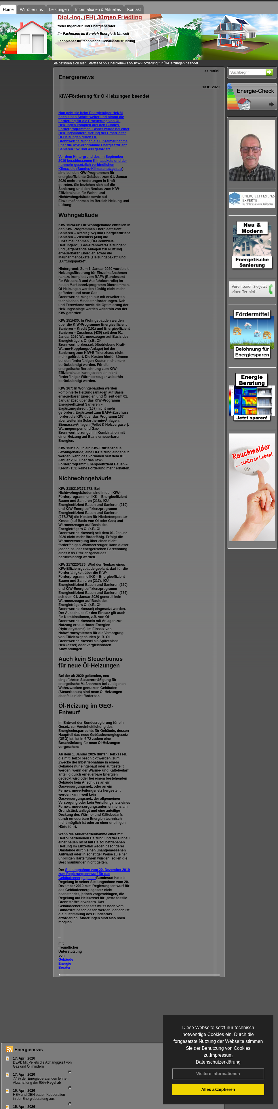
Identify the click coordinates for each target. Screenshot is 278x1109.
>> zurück (212, 71)
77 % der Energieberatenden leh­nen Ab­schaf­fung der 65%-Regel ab (40, 1081)
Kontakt (134, 9)
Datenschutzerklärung (218, 1062)
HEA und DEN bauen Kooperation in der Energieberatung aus (39, 1097)
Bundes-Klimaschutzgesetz (99, 169)
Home (8, 9)
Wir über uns (31, 9)
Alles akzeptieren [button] (218, 1089)
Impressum (221, 1055)
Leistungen (59, 9)
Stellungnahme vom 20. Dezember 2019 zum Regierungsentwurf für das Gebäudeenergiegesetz (94, 874)
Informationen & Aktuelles (98, 9)
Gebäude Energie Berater (65, 964)
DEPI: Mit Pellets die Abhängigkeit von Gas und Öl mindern (42, 1064)
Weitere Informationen (218, 1073)
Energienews (28, 1049)
